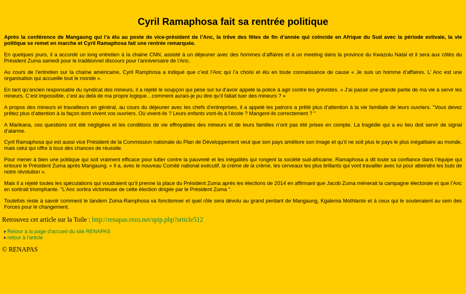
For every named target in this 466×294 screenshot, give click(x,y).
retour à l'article (25, 237)
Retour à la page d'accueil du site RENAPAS (59, 231)
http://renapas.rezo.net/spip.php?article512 (147, 219)
